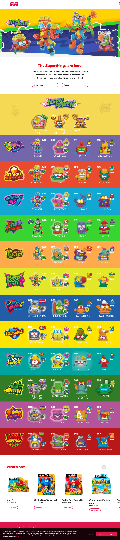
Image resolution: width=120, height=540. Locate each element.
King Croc (11, 500)
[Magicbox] (11, 4)
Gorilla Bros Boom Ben (73, 495)
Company (85, 4)
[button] (112, 4)
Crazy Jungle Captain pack (100, 497)
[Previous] (104, 471)
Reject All (101, 534)
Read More (12, 508)
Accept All (111, 534)
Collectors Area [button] (71, 4)
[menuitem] (55, 4)
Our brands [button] (55, 4)
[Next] (110, 471)
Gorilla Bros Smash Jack (46, 495)
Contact (95, 4)
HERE (17, 536)
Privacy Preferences (88, 534)
